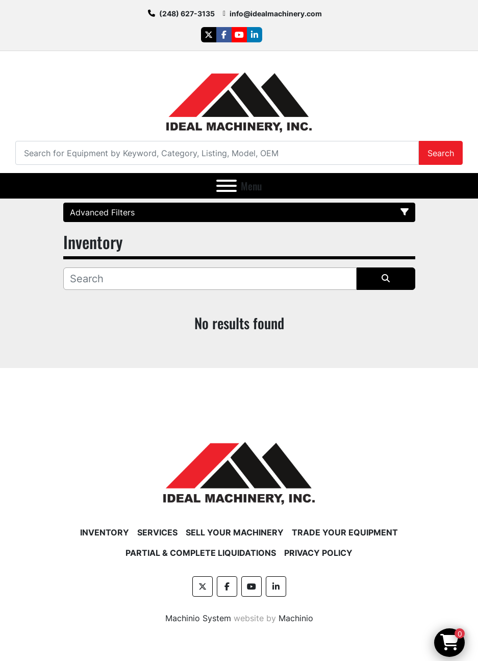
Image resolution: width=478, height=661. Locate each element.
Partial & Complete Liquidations (200, 553)
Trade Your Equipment (345, 532)
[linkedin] (254, 34)
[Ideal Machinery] (239, 466)
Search (440, 153)
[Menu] (226, 186)
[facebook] (224, 34)
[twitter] (208, 34)
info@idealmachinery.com (276, 13)
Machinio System (198, 618)
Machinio (296, 618)
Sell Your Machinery (235, 532)
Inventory (104, 532)
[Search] (217, 153)
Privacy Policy (318, 553)
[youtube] (239, 34)
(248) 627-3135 (187, 13)
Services (157, 532)
